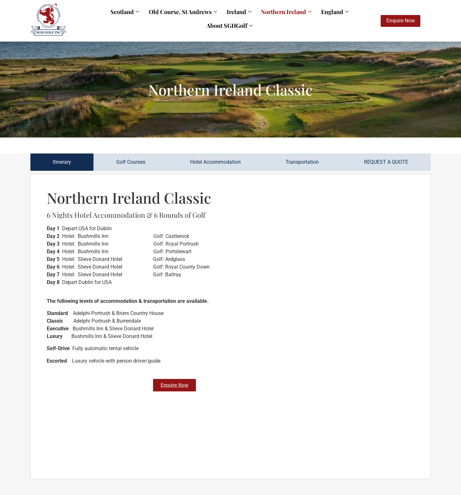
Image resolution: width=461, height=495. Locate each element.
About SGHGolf (342, 17)
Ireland (213, 17)
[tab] (61, 162)
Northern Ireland (256, 17)
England (300, 17)
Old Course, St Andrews (162, 17)
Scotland (108, 17)
